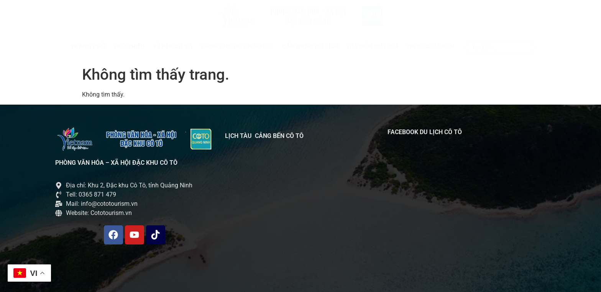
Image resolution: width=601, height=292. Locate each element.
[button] (237, 46)
